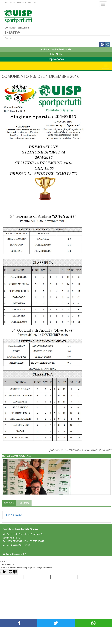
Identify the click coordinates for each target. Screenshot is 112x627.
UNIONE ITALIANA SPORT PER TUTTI (20, 2)
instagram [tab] (24, 502)
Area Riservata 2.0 (14, 554)
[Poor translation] (12, 572)
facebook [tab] (9, 502)
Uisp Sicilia (56, 54)
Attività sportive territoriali (56, 49)
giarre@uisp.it (20, 545)
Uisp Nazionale (56, 59)
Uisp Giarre (14, 515)
